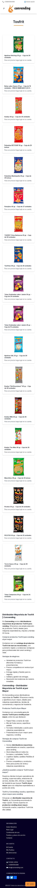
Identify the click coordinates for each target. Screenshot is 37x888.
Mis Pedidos (10, 850)
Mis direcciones (11, 853)
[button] (4, 8)
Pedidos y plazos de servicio (15, 835)
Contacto (9, 838)
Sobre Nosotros (11, 827)
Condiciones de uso (12, 832)
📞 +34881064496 (8, 2)
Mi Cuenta (9, 847)
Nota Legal (9, 830)
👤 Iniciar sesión (29, 2)
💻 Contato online (12, 862)
